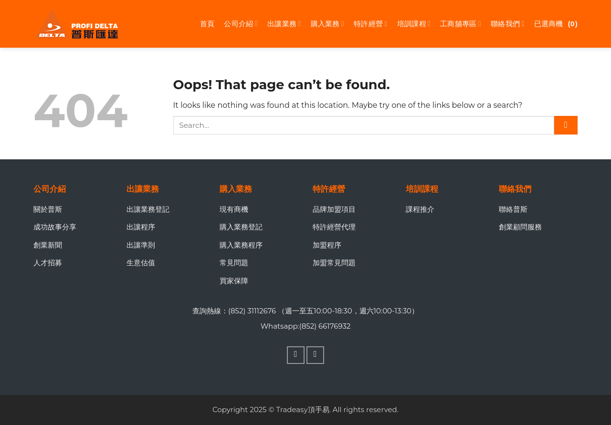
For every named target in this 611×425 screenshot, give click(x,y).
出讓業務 (284, 24)
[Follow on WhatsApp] (315, 355)
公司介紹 (241, 24)
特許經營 (371, 24)
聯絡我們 (508, 24)
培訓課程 (414, 24)
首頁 (207, 23)
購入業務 (328, 24)
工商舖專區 (460, 24)
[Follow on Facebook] (296, 355)
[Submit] (566, 125)
